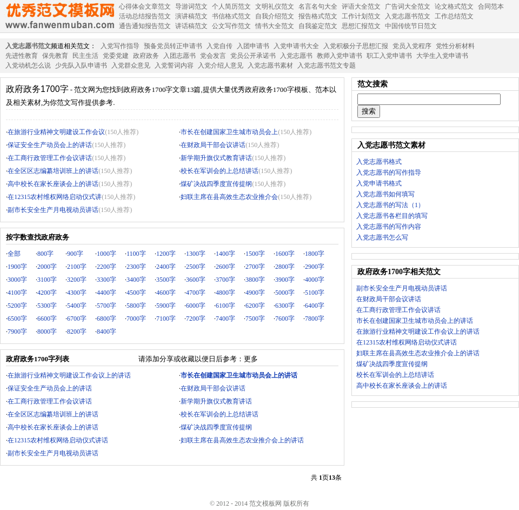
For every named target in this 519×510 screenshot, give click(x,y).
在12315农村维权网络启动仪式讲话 (58, 440)
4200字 (47, 292)
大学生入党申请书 (442, 55)
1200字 (166, 253)
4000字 (314, 279)
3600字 (195, 279)
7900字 (17, 331)
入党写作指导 (120, 46)
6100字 (225, 305)
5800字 (136, 305)
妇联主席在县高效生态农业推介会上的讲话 (242, 440)
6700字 (76, 318)
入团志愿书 (179, 55)
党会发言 (213, 55)
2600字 (225, 266)
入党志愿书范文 (28, 46)
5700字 (106, 305)
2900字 (314, 266)
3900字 (285, 279)
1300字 (195, 253)
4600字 (166, 292)
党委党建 (116, 55)
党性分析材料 (455, 46)
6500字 (17, 318)
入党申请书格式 (379, 183)
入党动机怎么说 (28, 65)
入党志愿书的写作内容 (388, 226)
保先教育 (55, 55)
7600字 (285, 318)
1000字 (106, 253)
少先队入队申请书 (81, 65)
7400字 (225, 318)
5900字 (166, 305)
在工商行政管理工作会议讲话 (50, 158)
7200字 (195, 318)
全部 (14, 253)
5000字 (285, 292)
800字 (45, 253)
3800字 (255, 279)
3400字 (136, 279)
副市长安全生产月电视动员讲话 (53, 210)
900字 (75, 253)
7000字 (136, 318)
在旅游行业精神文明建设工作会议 (56, 132)
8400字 (106, 331)
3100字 (47, 279)
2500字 (195, 266)
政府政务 (146, 55)
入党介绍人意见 (220, 65)
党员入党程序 (411, 46)
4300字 (76, 292)
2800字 (285, 266)
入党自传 (219, 46)
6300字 (285, 305)
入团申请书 (253, 46)
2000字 (47, 266)
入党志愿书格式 (379, 161)
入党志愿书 (296, 55)
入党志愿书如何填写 (385, 194)
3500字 (166, 279)
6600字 (47, 318)
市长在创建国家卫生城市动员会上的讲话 (414, 320)
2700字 (255, 266)
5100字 (314, 292)
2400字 (166, 266)
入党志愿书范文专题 (326, 65)
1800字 (314, 253)
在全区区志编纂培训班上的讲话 (53, 171)
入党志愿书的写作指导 (388, 172)
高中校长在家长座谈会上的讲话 (53, 184)
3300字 (106, 279)
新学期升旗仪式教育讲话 (216, 158)
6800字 (106, 318)
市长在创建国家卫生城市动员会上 (229, 132)
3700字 (225, 279)
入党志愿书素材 (270, 65)
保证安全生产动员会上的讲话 (50, 145)
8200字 (76, 331)
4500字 (136, 292)
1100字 (136, 253)
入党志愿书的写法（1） (390, 205)
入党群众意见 (130, 65)
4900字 (255, 292)
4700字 (195, 292)
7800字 (314, 318)
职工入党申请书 (389, 55)
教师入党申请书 (339, 55)
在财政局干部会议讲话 (213, 145)
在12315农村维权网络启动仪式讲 (55, 197)
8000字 (47, 331)
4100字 (17, 292)
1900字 (17, 266)
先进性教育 (21, 55)
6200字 (255, 305)
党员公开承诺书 (253, 55)
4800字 (225, 292)
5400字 (76, 305)
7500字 (255, 318)
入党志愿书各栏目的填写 (392, 216)
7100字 (166, 318)
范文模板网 (59, 16)
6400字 (314, 305)
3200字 (76, 279)
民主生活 (85, 55)
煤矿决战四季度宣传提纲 (216, 184)
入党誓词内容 (174, 65)
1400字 (225, 253)
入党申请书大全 (296, 46)
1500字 (255, 253)
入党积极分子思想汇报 (355, 46)
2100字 (76, 266)
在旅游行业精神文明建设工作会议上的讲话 (69, 375)
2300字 (136, 266)
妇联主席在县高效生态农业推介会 (229, 197)
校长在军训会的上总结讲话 (219, 171)
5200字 (17, 305)
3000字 (17, 279)
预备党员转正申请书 (173, 46)
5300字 (47, 305)
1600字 (285, 253)
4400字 (106, 292)
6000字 (195, 305)
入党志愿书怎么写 (382, 237)
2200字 (106, 266)
